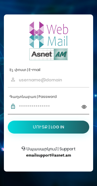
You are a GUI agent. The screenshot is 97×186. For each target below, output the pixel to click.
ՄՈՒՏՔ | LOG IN (48, 127)
